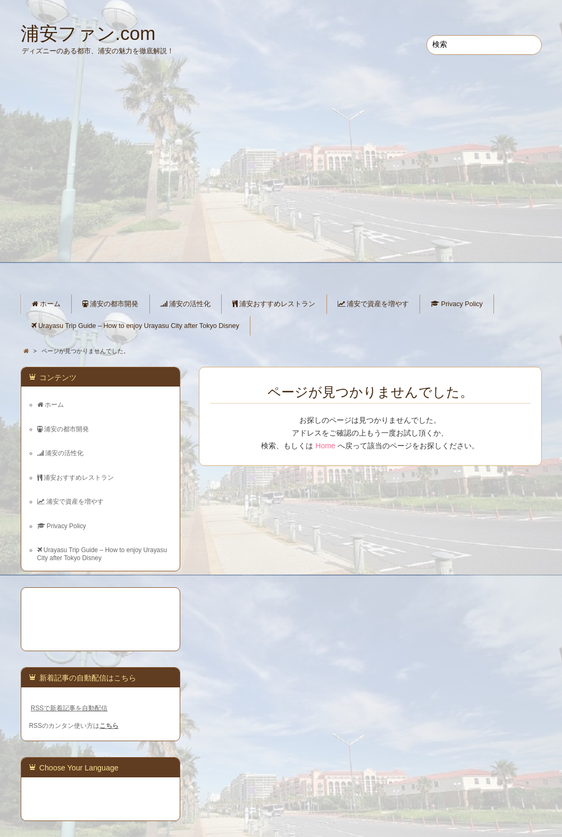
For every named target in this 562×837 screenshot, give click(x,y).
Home (325, 445)
